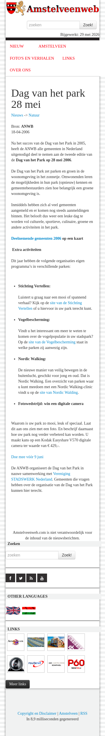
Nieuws (17, 115)
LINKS (68, 58)
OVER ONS (20, 70)
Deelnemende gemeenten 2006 (36, 238)
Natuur (34, 115)
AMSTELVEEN (52, 46)
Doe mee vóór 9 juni (27, 457)
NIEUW (17, 46)
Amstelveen (68, 713)
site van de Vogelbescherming (52, 342)
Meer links (17, 684)
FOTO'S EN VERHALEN (32, 58)
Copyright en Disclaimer (37, 713)
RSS (83, 713)
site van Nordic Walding (59, 392)
